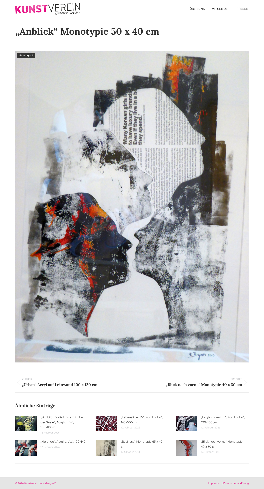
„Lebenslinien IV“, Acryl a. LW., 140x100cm (142, 419)
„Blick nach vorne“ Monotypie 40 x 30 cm (222, 444)
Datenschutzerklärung (236, 483)
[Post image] (26, 423)
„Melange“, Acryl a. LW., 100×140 (62, 441)
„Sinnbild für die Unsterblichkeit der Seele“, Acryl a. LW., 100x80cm (62, 422)
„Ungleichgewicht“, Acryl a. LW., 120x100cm (223, 419)
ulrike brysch (26, 55)
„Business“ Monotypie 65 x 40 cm (141, 444)
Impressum (214, 483)
